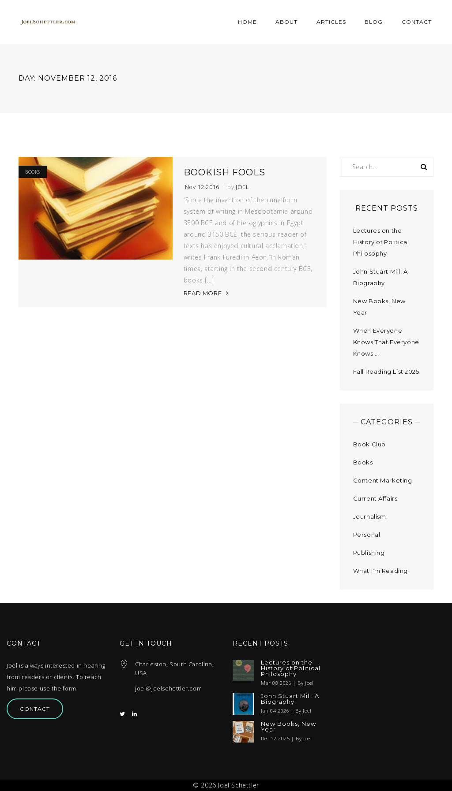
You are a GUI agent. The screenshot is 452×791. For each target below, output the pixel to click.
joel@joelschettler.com (168, 688)
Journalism (369, 516)
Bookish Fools (224, 172)
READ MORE (203, 293)
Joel (242, 187)
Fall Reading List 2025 (386, 371)
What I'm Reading (380, 570)
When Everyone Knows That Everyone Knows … (386, 342)
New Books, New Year (288, 726)
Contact (35, 709)
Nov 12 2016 (202, 187)
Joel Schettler (238, 785)
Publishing (369, 552)
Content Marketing (382, 480)
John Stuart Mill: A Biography (290, 699)
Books (32, 172)
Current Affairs (375, 498)
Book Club (369, 444)
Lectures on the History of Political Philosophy (381, 242)
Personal (366, 534)
